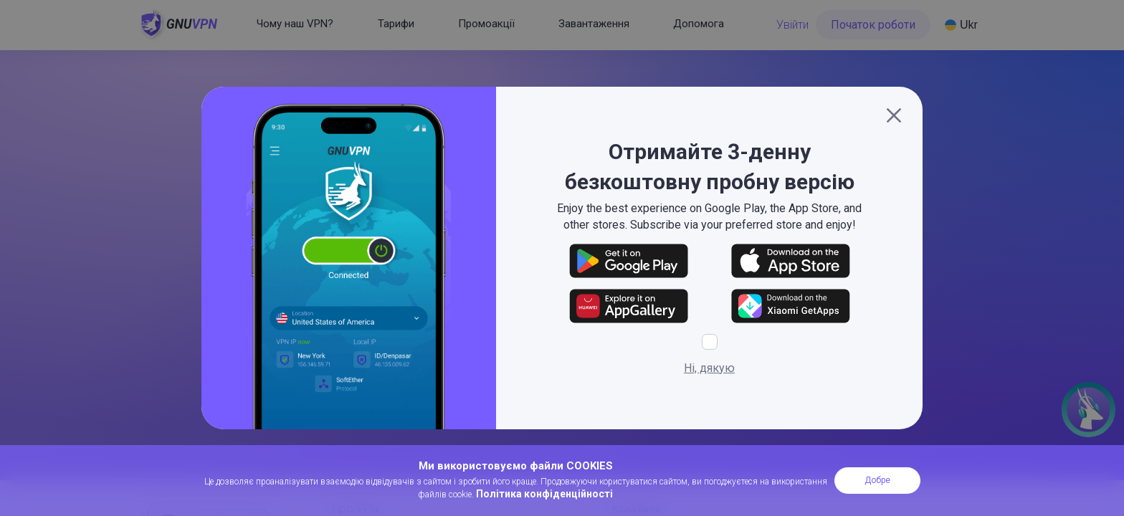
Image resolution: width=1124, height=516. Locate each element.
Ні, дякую (709, 368)
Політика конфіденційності (544, 494)
